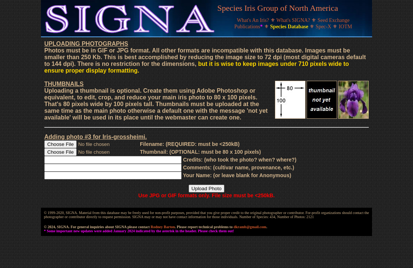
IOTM (345, 26)
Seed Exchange (334, 20)
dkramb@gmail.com (250, 227)
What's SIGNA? (293, 20)
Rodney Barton (163, 227)
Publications (249, 26)
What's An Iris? (253, 20)
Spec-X (324, 26)
